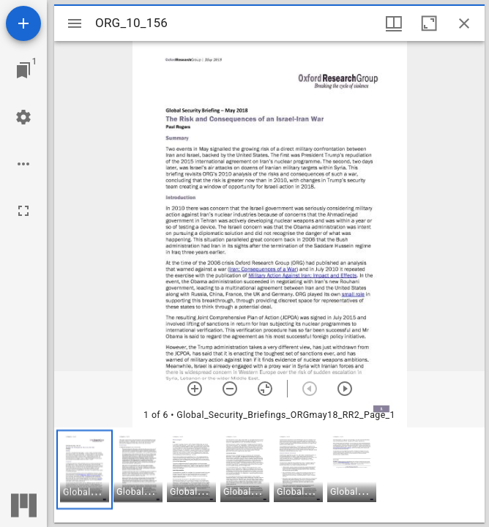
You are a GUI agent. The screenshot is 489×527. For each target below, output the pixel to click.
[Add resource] (23, 23)
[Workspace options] (23, 164)
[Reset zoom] (265, 388)
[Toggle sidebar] (74, 23)
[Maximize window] (429, 23)
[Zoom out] (229, 388)
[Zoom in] (194, 388)
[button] (84, 469)
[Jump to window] (23, 70)
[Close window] (464, 23)
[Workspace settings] (23, 117)
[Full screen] (23, 210)
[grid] (269, 475)
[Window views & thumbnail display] (393, 23)
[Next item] (344, 388)
